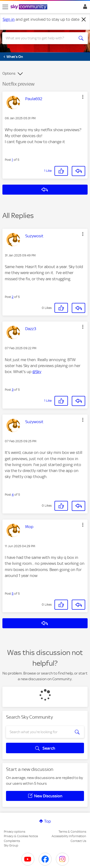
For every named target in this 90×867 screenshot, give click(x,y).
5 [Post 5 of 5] (12, 593)
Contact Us (78, 841)
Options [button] (8, 73)
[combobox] (40, 38)
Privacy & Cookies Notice (21, 836)
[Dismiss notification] (84, 19)
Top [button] (47, 821)
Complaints (12, 841)
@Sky (36, 371)
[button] (82, 96)
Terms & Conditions (72, 831)
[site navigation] (5, 7)
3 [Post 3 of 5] (12, 389)
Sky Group (11, 845)
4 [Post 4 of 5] (13, 494)
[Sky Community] (29, 7)
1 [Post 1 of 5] (12, 159)
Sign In (84, 7)
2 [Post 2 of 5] (12, 297)
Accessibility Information (69, 836)
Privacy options (14, 831)
